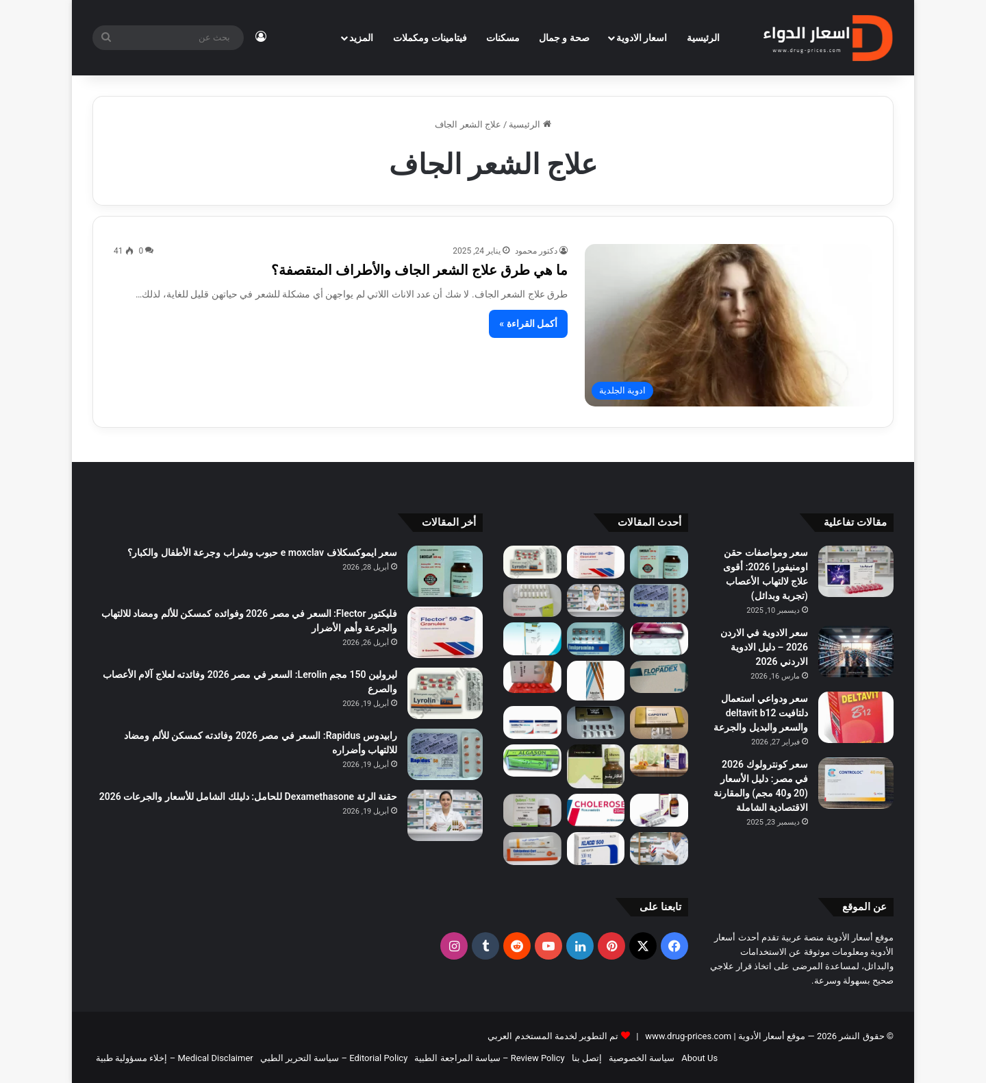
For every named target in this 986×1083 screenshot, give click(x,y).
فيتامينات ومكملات (429, 37)
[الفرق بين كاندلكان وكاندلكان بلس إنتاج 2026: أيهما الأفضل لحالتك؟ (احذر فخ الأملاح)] (532, 722)
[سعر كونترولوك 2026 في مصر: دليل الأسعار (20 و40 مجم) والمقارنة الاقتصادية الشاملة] (856, 783)
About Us (699, 1058)
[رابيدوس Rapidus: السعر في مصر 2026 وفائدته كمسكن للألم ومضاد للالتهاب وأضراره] (659, 600)
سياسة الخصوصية (641, 1058)
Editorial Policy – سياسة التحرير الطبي (334, 1058)
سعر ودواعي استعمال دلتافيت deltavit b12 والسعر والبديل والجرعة (760, 713)
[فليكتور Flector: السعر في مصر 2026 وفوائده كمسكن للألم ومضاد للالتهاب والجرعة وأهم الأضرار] (596, 562)
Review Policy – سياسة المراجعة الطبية (489, 1058)
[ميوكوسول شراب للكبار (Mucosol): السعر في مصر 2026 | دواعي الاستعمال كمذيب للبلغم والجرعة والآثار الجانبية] (532, 638)
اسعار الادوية (641, 37)
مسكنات (503, 37)
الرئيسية (703, 37)
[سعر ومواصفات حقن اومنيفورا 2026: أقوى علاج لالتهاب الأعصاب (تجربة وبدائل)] (856, 571)
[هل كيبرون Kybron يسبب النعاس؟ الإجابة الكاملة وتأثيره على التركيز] (532, 810)
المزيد (361, 37)
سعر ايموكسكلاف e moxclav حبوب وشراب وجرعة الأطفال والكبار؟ (262, 552)
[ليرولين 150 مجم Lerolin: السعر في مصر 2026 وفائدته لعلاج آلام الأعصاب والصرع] (532, 562)
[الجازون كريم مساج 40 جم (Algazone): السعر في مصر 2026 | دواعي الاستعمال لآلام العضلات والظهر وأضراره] (532, 760)
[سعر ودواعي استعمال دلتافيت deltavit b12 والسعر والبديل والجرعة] (856, 717)
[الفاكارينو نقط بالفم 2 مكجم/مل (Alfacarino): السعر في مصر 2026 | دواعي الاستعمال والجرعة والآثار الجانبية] (596, 766)
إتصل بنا (587, 1058)
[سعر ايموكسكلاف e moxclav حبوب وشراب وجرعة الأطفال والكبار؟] (659, 562)
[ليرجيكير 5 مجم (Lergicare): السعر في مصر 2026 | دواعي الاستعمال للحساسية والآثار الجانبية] (659, 810)
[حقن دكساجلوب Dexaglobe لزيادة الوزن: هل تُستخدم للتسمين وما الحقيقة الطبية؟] (659, 848)
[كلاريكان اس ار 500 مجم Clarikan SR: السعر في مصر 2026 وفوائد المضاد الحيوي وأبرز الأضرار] (596, 848)
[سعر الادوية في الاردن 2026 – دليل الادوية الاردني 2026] (856, 651)
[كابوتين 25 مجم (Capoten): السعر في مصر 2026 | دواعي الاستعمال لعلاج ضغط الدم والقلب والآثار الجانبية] (659, 722)
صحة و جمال (564, 37)
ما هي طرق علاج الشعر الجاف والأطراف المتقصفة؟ (419, 270)
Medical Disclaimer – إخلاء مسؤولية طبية (174, 1058)
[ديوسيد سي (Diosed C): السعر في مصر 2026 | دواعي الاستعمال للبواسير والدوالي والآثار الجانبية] (532, 677)
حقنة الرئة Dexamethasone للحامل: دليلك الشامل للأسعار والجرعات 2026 (248, 796)
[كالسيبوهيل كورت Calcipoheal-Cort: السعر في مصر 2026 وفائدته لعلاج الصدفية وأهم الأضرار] (532, 848)
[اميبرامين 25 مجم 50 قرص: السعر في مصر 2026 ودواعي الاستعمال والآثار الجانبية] (596, 638)
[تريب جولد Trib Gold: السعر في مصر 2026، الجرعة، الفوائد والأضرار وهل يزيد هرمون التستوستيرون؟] (596, 722)
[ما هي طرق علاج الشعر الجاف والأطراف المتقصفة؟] (728, 325)
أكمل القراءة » (528, 323)
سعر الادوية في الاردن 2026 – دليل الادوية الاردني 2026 (764, 647)
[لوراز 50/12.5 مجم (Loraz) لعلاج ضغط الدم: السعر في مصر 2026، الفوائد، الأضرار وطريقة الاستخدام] (659, 638)
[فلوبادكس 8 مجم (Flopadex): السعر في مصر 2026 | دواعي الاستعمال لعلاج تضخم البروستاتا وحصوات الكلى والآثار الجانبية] (659, 677)
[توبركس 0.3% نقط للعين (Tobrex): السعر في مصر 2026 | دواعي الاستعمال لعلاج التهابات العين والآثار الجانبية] (596, 681)
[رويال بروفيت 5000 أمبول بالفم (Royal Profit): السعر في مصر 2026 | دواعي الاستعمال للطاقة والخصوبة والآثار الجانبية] (659, 760)
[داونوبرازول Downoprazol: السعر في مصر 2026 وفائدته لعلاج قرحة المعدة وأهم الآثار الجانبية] (532, 600)
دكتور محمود (536, 251)
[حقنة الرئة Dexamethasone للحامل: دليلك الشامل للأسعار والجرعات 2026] (596, 600)
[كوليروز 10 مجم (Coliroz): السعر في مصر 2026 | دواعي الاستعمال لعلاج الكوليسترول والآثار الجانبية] (596, 810)
